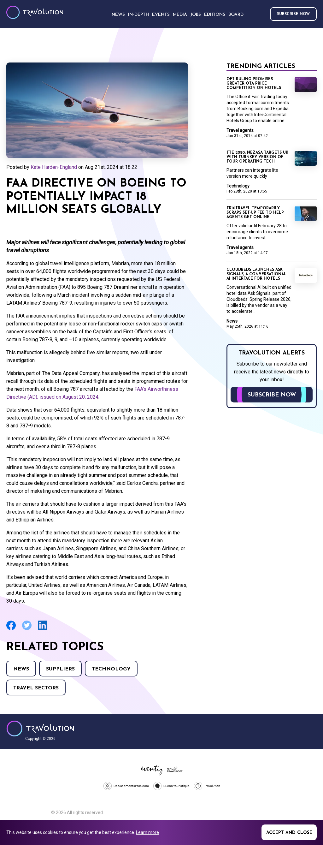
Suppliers (60, 669)
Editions (214, 14)
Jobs (195, 14)
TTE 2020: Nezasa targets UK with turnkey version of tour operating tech (257, 157)
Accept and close (289, 832)
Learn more (147, 832)
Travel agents (240, 130)
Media (180, 14)
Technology (111, 669)
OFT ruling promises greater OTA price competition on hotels (253, 83)
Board (236, 14)
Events (161, 14)
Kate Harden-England (54, 167)
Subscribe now (293, 14)
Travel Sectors (36, 688)
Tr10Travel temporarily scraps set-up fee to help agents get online (255, 212)
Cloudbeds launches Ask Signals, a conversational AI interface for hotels (256, 274)
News (21, 669)
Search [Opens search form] (257, 13)
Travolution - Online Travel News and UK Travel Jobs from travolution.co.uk (40, 728)
